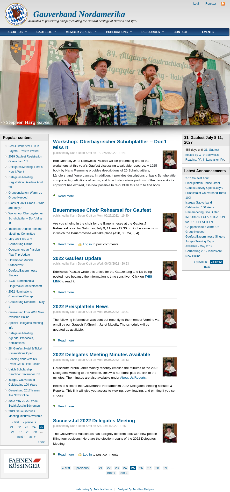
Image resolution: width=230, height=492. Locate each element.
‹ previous (29, 422)
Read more (66, 196)
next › (21, 436)
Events (208, 32)
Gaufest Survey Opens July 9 (204, 188)
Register (210, 3)
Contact (181, 32)
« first (15, 422)
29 (34, 432)
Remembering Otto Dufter (202, 212)
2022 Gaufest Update (77, 258)
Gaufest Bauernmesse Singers (205, 236)
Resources (149, 32)
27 (20, 432)
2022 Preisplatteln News (81, 306)
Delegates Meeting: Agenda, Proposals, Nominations (21, 338)
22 (19, 427)
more (41, 441)
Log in (87, 244)
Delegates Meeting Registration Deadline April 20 (25, 182)
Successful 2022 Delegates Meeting (94, 420)
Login (196, 3)
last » (32, 436)
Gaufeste (43, 32)
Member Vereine (78, 32)
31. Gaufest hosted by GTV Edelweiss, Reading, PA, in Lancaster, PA (205, 154)
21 (11, 427)
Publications (115, 32)
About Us (13, 32)
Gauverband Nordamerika (79, 14)
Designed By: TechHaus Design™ (136, 489)
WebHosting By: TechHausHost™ (94, 489)
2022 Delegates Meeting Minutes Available (101, 354)
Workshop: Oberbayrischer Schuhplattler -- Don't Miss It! (25, 218)
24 (34, 427)
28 (27, 432)
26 (12, 432)
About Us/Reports (133, 377)
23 (26, 427)
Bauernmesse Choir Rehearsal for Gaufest (102, 210)
